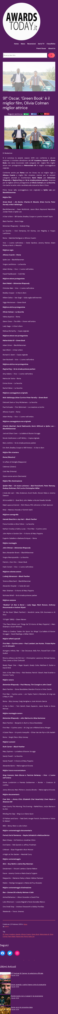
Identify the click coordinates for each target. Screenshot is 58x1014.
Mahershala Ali (44, 934)
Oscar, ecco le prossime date (22, 1007)
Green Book (35, 934)
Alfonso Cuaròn (26, 934)
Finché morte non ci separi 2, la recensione (27, 996)
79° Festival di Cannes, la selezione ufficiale (27, 973)
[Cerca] (51, 55)
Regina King (20, 936)
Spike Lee (31, 936)
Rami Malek (12, 936)
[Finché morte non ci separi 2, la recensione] (5, 1000)
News (25, 924)
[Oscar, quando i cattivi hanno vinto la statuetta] (5, 989)
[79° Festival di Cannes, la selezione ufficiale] (5, 977)
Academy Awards (14, 934)
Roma (26, 936)
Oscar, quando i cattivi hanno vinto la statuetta (28, 985)
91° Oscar (6, 934)
